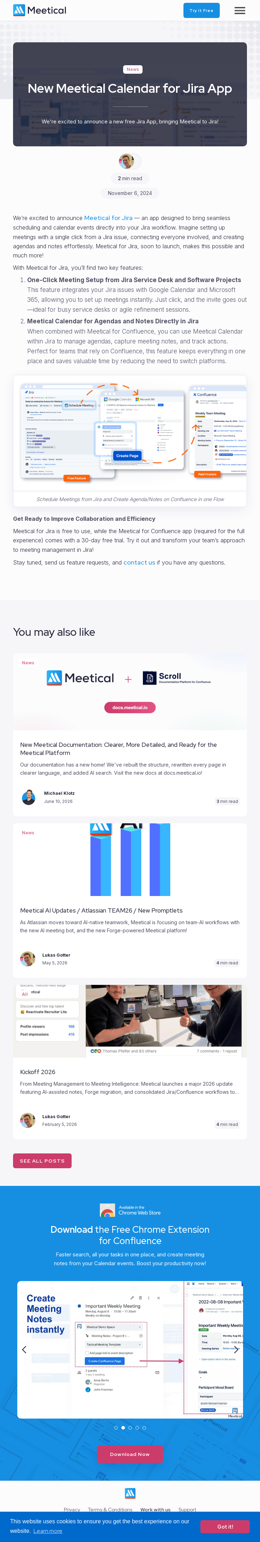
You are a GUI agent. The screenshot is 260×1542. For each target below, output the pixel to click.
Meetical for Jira (109, 218)
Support (187, 1509)
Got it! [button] (225, 1526)
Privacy (72, 1509)
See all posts (42, 1161)
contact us (139, 562)
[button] (24, 1350)
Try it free (201, 10)
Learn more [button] (48, 1531)
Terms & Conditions (110, 1509)
